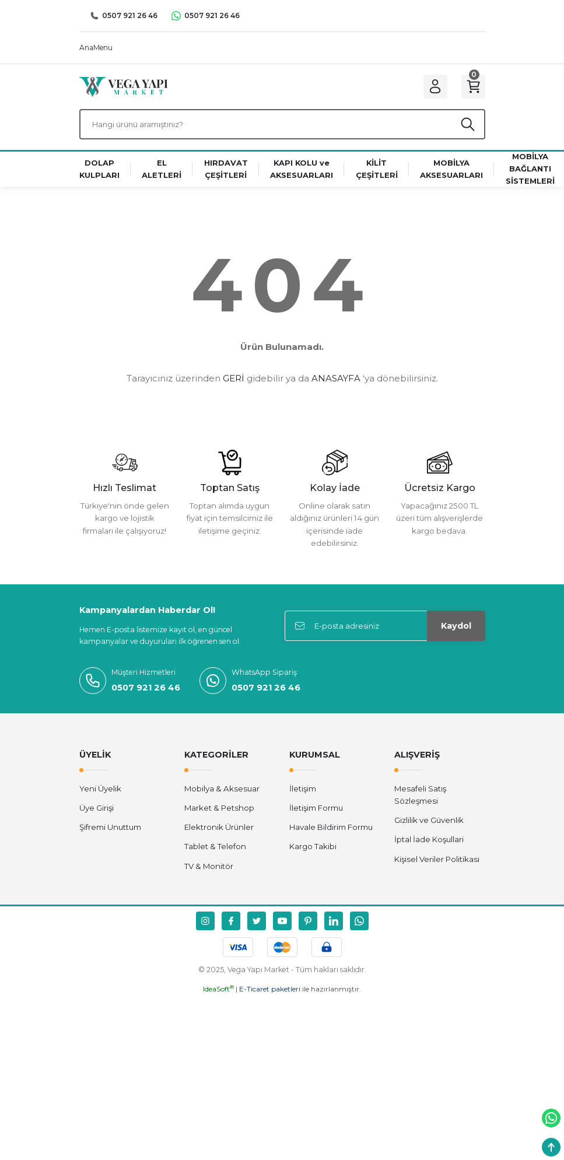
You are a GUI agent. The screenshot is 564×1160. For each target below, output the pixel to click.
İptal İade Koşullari (429, 842)
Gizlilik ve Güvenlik (429, 823)
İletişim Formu (316, 810)
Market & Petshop (219, 810)
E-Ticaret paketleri (269, 992)
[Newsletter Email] (385, 629)
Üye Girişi (96, 810)
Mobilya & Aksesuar (222, 791)
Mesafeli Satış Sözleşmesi (420, 797)
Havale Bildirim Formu (331, 830)
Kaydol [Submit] (456, 628)
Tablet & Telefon (215, 849)
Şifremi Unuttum (110, 830)
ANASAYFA (335, 381)
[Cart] (472, 87)
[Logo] (123, 87)
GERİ (233, 381)
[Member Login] (433, 87)
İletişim (302, 791)
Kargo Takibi (313, 849)
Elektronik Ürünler (219, 830)
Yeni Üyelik (100, 791)
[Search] (282, 126)
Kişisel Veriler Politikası (436, 862)
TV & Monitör (208, 869)
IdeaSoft (218, 992)
